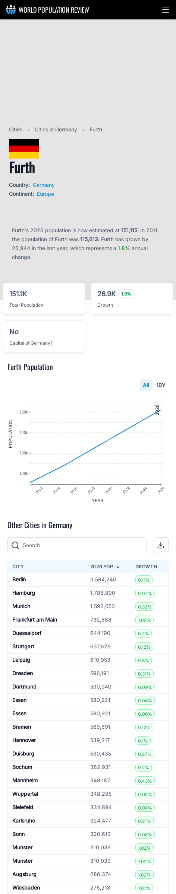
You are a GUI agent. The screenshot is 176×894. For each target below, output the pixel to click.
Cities (16, 129)
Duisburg (23, 754)
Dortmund (24, 687)
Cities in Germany (57, 129)
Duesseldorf (26, 633)
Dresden (22, 673)
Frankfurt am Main (34, 620)
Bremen (21, 727)
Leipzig (21, 660)
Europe (45, 194)
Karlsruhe (23, 821)
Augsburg (24, 874)
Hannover (24, 740)
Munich (21, 606)
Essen (19, 700)
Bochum (22, 767)
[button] (165, 9)
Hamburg (23, 593)
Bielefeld (22, 807)
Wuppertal (25, 794)
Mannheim (25, 781)
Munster (22, 847)
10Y (161, 385)
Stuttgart (23, 647)
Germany (44, 185)
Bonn (18, 834)
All (146, 385)
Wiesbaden (26, 888)
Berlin (19, 580)
